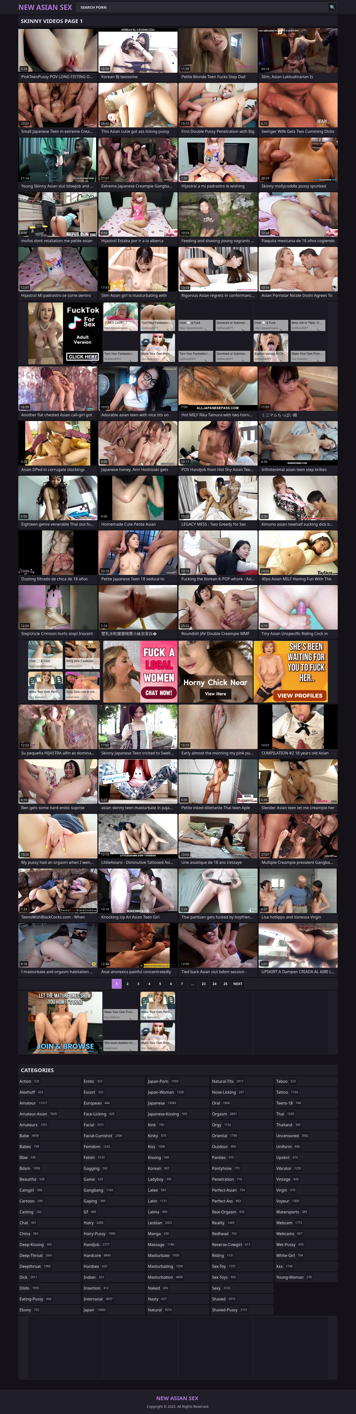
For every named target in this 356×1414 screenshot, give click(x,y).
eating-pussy (36, 1299)
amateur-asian (39, 1114)
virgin (286, 1190)
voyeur (288, 1201)
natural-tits (228, 1081)
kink (156, 1125)
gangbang (99, 1190)
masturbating (166, 1266)
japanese (162, 1103)
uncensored (293, 1135)
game (94, 1179)
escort (94, 1092)
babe (30, 1135)
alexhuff (32, 1092)
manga (159, 1233)
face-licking (100, 1114)
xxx (285, 1266)
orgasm (225, 1114)
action (30, 1081)
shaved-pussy (230, 1310)
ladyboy (160, 1179)
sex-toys (224, 1277)
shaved (224, 1299)
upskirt (287, 1157)
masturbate (164, 1255)
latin (158, 1201)
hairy (94, 1222)
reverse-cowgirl (231, 1244)
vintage (288, 1179)
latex (157, 1190)
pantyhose (226, 1168)
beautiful (32, 1179)
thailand (288, 1125)
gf (90, 1212)
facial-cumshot (103, 1135)
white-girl (290, 1255)
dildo (30, 1288)
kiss (157, 1146)
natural (160, 1310)
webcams (289, 1233)
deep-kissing (36, 1244)
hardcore (98, 1255)
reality (224, 1222)
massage (161, 1244)
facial (94, 1125)
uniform (288, 1146)
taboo (286, 1081)
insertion (97, 1288)
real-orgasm (228, 1212)
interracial (99, 1299)
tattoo (287, 1092)
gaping (95, 1201)
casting (31, 1212)
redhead (225, 1233)
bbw (28, 1157)
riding (223, 1255)
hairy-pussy (100, 1233)
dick (29, 1277)
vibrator (289, 1168)
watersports (292, 1212)
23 (204, 983)
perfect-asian (229, 1190)
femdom (97, 1146)
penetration (227, 1179)
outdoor (224, 1146)
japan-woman (166, 1092)
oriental (225, 1135)
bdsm (30, 1168)
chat (29, 1222)
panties (223, 1157)
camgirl (32, 1190)
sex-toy (224, 1266)
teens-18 (289, 1103)
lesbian (160, 1222)
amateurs (34, 1125)
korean (159, 1168)
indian (94, 1277)
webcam (289, 1222)
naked (158, 1288)
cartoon (32, 1201)
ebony (30, 1310)
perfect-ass (227, 1201)
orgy (222, 1125)
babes (30, 1146)
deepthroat (36, 1266)
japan (95, 1310)
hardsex (96, 1266)
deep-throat (37, 1255)
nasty (158, 1299)
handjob (97, 1244)
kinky (157, 1135)
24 (215, 983)
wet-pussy (290, 1244)
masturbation (166, 1277)
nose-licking (228, 1092)
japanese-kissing (168, 1114)
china (30, 1233)
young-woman (294, 1277)
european (97, 1103)
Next (238, 983)
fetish (95, 1157)
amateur (34, 1103)
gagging (96, 1168)
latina (158, 1212)
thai (285, 1114)
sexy (222, 1288)
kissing (159, 1157)
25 (225, 983)
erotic (94, 1081)
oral (221, 1103)
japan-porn (163, 1081)
